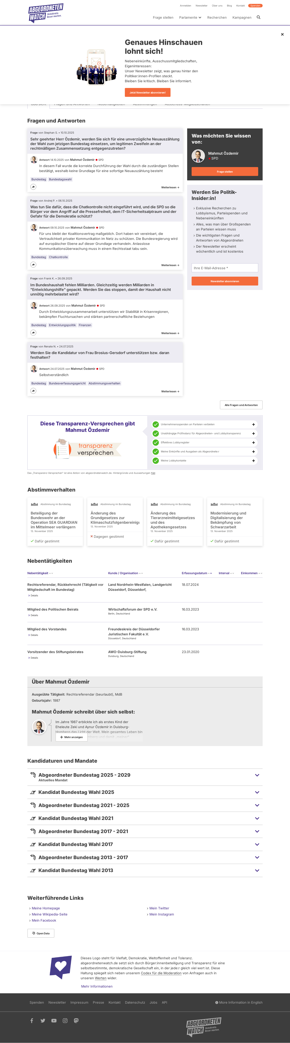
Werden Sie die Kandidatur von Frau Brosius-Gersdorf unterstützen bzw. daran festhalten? (99, 355)
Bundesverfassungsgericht (67, 383)
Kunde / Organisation (125, 573)
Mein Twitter (159, 908)
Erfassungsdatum (197, 573)
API (164, 1002)
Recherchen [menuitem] (217, 17)
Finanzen (85, 325)
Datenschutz (135, 1002)
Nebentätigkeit (40, 573)
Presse (98, 1002)
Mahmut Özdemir (82, 160)
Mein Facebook (44, 920)
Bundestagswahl (60, 179)
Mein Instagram (161, 914)
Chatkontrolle (58, 257)
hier (153, 473)
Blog (229, 5)
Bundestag (38, 179)
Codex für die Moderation (161, 973)
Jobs (153, 1002)
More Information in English (239, 1002)
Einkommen (252, 573)
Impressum (79, 1002)
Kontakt (240, 5)
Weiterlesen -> (170, 187)
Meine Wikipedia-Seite (50, 914)
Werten (101, 978)
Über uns (217, 5)
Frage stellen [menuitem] (163, 17)
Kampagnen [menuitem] (242, 17)
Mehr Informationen (97, 986)
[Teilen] (33, 187)
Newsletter (202, 5)
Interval (226, 573)
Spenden (255, 5)
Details (34, 595)
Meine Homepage (46, 908)
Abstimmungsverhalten (104, 383)
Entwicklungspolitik (62, 325)
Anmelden (185, 5)
